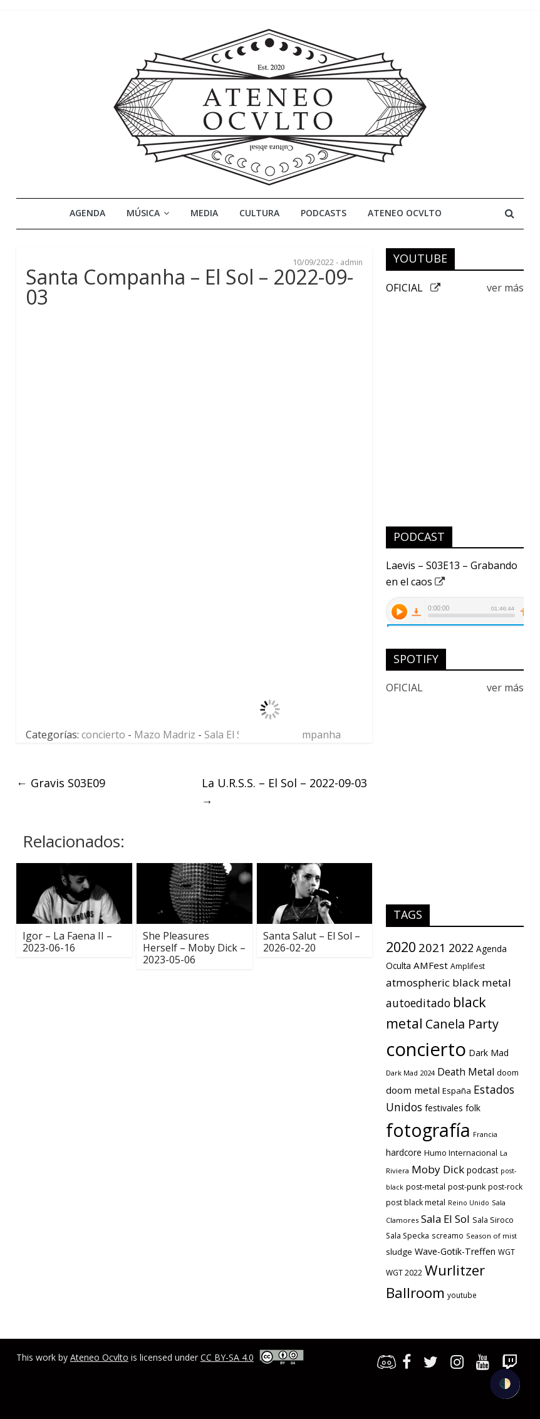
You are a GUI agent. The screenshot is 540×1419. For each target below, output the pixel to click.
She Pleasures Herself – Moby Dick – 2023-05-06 (194, 947)
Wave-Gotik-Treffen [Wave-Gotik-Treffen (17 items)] (455, 1251)
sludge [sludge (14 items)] (399, 1251)
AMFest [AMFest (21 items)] (430, 965)
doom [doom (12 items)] (508, 1072)
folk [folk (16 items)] (472, 1108)
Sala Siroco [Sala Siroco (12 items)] (493, 1220)
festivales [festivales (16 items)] (444, 1108)
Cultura (259, 213)
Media (204, 213)
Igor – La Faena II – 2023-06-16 (67, 942)
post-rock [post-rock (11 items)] (505, 1186)
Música (143, 213)
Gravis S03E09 (60, 782)
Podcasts (323, 213)
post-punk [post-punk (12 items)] (466, 1186)
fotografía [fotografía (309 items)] (428, 1130)
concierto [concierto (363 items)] (426, 1049)
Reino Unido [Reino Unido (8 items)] (468, 1202)
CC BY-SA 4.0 (227, 1357)
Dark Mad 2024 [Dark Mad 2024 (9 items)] (410, 1072)
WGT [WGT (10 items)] (506, 1252)
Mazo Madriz (164, 734)
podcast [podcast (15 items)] (482, 1170)
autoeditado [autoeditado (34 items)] (418, 1002)
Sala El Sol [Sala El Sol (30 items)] (445, 1219)
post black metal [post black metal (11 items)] (415, 1202)
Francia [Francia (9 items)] (485, 1134)
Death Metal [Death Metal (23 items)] (465, 1072)
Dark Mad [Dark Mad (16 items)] (489, 1053)
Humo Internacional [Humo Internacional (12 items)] (460, 1153)
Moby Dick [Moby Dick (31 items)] (438, 1169)
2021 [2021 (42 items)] (432, 947)
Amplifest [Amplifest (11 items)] (467, 966)
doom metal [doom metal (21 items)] (413, 1090)
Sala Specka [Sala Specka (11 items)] (407, 1235)
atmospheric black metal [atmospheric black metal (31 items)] (448, 982)
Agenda (87, 213)
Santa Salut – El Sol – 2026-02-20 (311, 942)
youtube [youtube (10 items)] (462, 1295)
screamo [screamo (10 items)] (448, 1235)
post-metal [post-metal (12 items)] (425, 1186)
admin (351, 262)
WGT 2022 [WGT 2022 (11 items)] (404, 1272)
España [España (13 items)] (456, 1090)
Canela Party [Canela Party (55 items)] (462, 1023)
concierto (103, 734)
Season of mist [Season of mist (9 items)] (491, 1235)
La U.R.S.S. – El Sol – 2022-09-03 (284, 792)
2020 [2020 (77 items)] (401, 947)
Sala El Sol (227, 734)
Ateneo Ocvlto (405, 213)
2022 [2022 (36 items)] (461, 947)
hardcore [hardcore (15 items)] (404, 1152)
